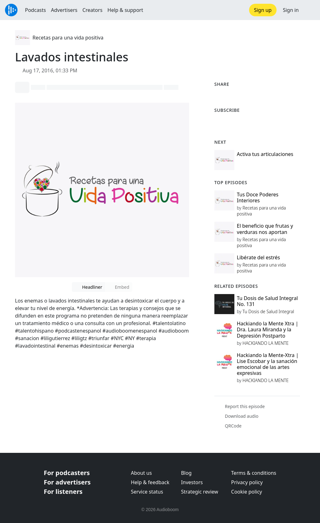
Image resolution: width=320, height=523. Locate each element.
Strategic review (199, 491)
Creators (92, 10)
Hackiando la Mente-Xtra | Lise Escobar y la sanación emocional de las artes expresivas (268, 364)
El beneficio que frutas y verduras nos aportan (265, 228)
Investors (192, 482)
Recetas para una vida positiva (67, 37)
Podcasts (35, 10)
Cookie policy (246, 491)
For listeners (63, 491)
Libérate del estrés (258, 257)
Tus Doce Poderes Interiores (257, 197)
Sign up (263, 10)
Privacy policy (247, 482)
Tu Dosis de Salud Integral (268, 311)
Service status (147, 491)
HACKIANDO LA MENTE (265, 343)
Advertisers (64, 10)
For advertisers (67, 482)
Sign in (291, 10)
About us (141, 472)
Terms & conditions (253, 472)
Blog (186, 472)
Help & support (125, 10)
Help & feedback (150, 482)
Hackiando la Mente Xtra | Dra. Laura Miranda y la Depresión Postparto (267, 329)
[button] (309, 10)
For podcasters (67, 473)
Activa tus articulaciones (265, 154)
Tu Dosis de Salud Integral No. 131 (267, 301)
